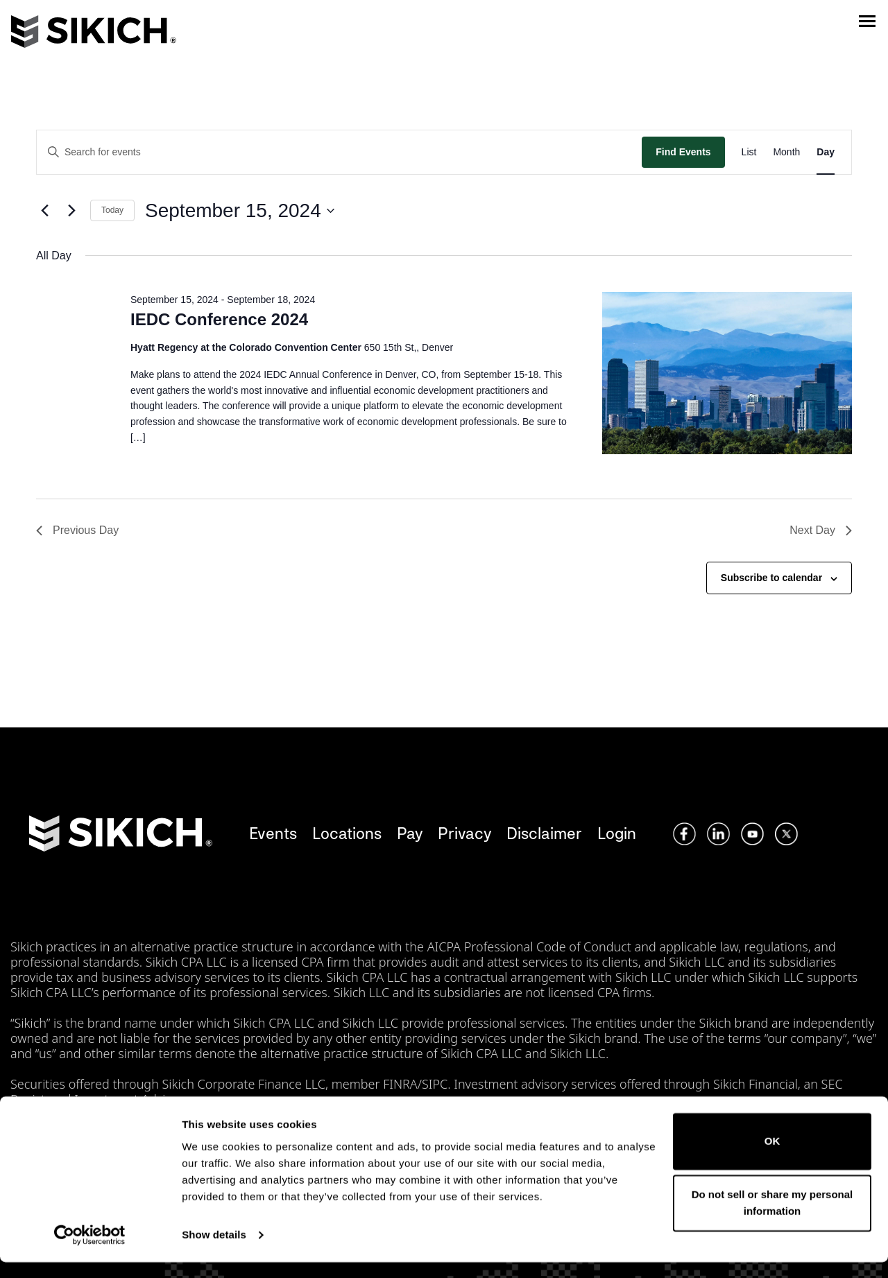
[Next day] (71, 210)
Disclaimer (544, 833)
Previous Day (77, 530)
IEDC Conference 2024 (219, 319)
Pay (409, 833)
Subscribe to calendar (771, 577)
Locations (347, 833)
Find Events (683, 151)
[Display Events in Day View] (826, 152)
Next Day (820, 530)
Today (112, 210)
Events (273, 833)
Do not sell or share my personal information (772, 1218)
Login (616, 833)
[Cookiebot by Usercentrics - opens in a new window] (90, 1251)
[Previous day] (44, 210)
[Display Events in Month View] (786, 152)
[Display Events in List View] (749, 152)
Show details (214, 1251)
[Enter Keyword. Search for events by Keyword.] (339, 152)
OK (772, 1157)
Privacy (464, 833)
